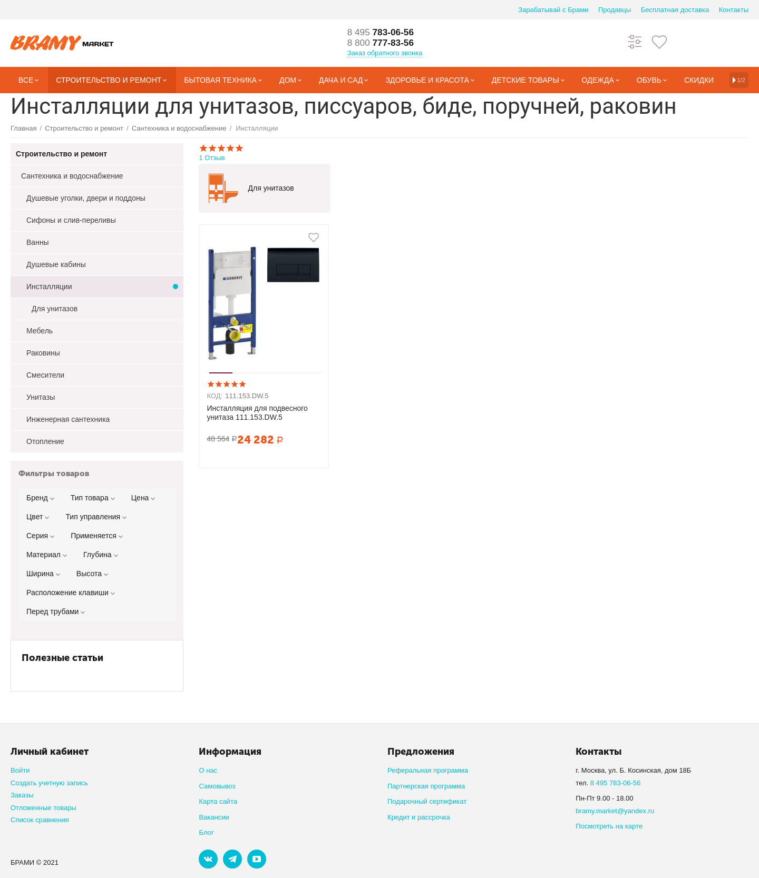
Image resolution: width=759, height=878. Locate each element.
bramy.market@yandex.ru (615, 811)
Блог (206, 832)
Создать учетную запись (49, 783)
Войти (20, 770)
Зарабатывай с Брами (553, 10)
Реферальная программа (427, 770)
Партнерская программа (426, 786)
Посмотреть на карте (609, 826)
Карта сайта (218, 801)
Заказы (22, 795)
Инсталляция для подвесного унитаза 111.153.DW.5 (257, 412)
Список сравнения (40, 820)
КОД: (214, 396)
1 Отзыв (473, 152)
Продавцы (614, 10)
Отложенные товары (43, 808)
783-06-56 (382, 32)
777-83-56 (382, 43)
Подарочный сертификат (426, 801)
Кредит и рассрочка (418, 817)
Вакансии (214, 817)
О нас (208, 770)
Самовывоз (217, 786)
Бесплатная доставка (675, 10)
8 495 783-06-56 (615, 783)
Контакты (733, 10)
